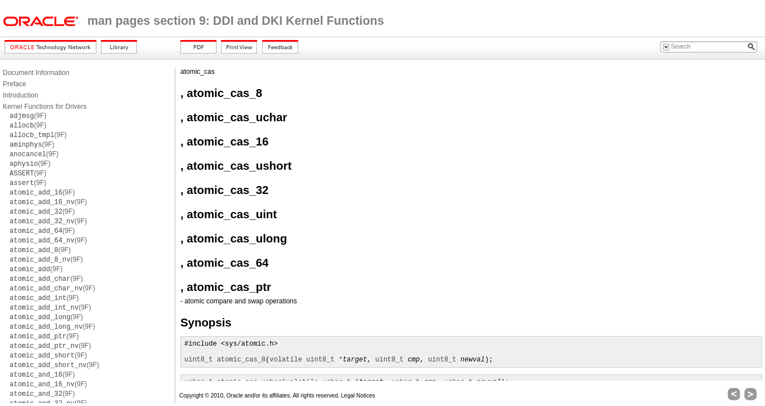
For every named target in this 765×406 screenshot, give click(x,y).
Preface (14, 84)
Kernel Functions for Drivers (45, 107)
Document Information (36, 73)
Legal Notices (358, 395)
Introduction (20, 95)
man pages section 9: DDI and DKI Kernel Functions (235, 21)
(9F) (28, 116)
